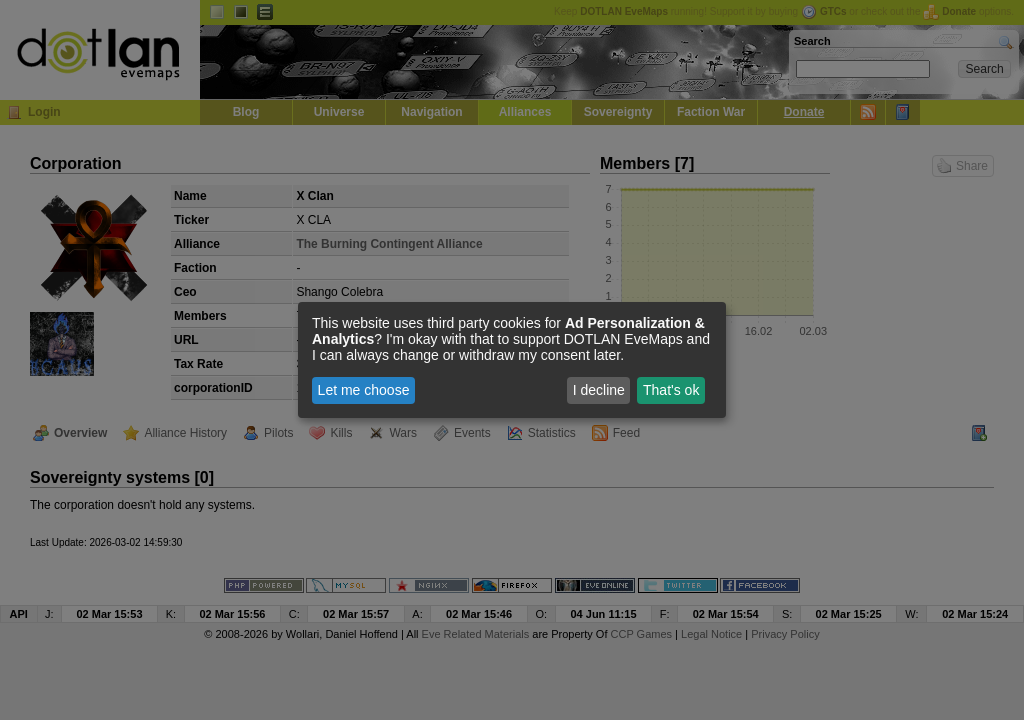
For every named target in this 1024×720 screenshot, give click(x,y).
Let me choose (364, 390)
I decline (599, 390)
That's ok (671, 390)
